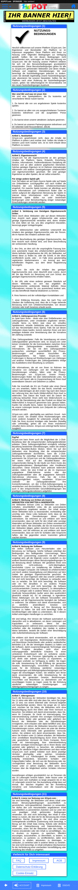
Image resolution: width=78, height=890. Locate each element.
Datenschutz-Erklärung (29, 866)
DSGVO (64, 885)
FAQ (18, 860)
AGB (59, 860)
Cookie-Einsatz (25, 873)
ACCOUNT (21, 885)
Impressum (38, 860)
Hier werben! (29, 1)
